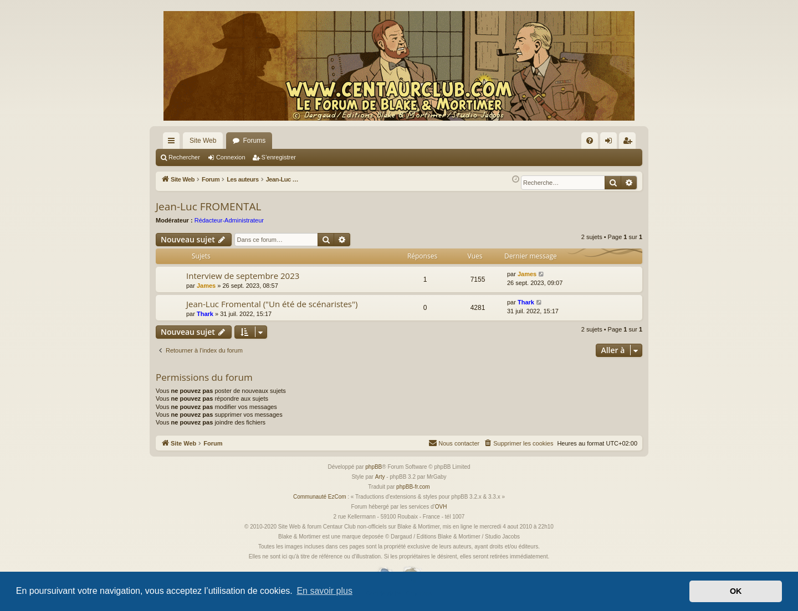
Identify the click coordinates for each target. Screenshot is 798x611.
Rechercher (184, 157)
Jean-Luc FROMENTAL (208, 206)
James (206, 285)
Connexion (230, 157)
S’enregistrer (279, 157)
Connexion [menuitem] (611, 143)
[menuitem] (589, 140)
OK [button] (736, 591)
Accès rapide (173, 143)
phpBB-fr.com (413, 487)
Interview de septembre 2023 (242, 275)
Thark (205, 313)
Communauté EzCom (319, 497)
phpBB (373, 467)
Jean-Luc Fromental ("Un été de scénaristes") (271, 303)
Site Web (203, 140)
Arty (380, 477)
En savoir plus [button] (324, 591)
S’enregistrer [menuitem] (630, 143)
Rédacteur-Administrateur (229, 220)
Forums (254, 140)
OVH (441, 507)
